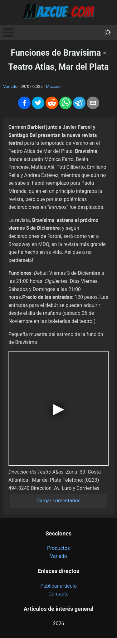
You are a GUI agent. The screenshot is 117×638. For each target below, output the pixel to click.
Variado (10, 86)
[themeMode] (108, 32)
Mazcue (53, 86)
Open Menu (8, 32)
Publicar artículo (58, 586)
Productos (58, 548)
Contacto (58, 594)
